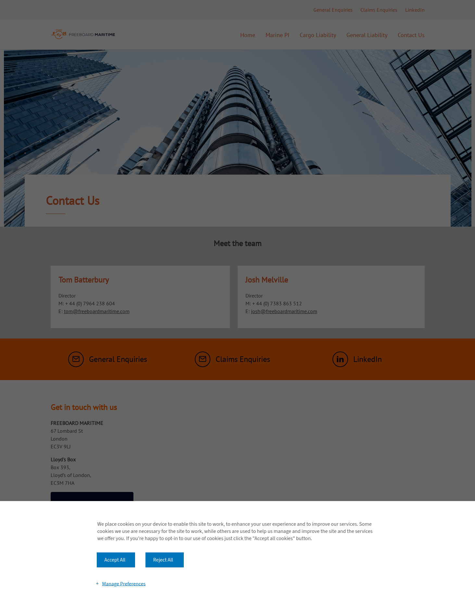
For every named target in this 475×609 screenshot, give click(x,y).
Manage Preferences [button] (123, 583)
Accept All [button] (115, 559)
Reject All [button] (163, 559)
